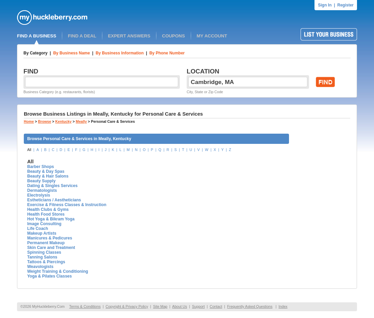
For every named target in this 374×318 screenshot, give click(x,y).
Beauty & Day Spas (45, 171)
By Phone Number (167, 53)
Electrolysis (38, 195)
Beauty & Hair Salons (47, 176)
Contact (216, 306)
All (29, 150)
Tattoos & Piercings (46, 262)
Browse (44, 121)
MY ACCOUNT (212, 35)
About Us (179, 306)
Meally (81, 121)
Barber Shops (40, 166)
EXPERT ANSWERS (129, 35)
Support (198, 306)
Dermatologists (42, 190)
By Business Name (71, 53)
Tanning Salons (42, 257)
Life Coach (37, 228)
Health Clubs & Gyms (48, 209)
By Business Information (119, 53)
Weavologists (40, 266)
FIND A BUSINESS (36, 35)
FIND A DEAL (82, 35)
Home (29, 121)
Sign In (325, 5)
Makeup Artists (41, 233)
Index (282, 306)
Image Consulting (44, 223)
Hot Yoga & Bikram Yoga (50, 219)
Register (345, 5)
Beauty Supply (41, 181)
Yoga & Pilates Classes (49, 276)
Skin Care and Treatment (51, 247)
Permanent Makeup (46, 242)
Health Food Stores (46, 214)
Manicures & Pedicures (49, 238)
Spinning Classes (44, 252)
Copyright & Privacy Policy (127, 306)
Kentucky (63, 121)
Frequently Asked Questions (249, 306)
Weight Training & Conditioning (57, 271)
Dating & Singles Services (52, 185)
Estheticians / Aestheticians (54, 200)
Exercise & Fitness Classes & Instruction (66, 204)
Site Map (160, 306)
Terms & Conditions (85, 306)
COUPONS (173, 35)
